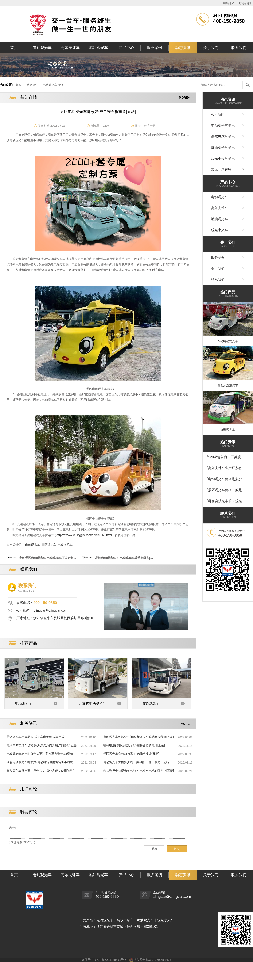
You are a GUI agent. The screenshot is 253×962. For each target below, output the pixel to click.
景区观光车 (49, 544)
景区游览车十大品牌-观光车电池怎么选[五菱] (36, 736)
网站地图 (229, 3)
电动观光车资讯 (53, 85)
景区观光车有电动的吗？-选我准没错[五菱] (131, 753)
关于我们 (210, 48)
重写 (154, 849)
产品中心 (126, 48)
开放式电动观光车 (92, 703)
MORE (185, 723)
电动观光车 (42, 48)
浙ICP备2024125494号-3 (110, 959)
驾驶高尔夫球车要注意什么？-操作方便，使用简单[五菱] (42, 771)
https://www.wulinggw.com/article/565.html (84, 535)
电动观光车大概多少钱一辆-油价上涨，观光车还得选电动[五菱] (137, 762)
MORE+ (184, 97)
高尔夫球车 (70, 48)
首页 (14, 48)
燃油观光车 (98, 48)
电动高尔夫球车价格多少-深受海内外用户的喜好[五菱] (42, 745)
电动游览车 (65, 544)
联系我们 (245, 3)
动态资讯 (182, 48)
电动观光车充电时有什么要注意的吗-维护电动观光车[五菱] (41, 754)
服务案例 (154, 48)
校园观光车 (151, 703)
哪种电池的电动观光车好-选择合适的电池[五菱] (134, 745)
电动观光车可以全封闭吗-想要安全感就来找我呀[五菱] (138, 736)
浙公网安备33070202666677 (152, 959)
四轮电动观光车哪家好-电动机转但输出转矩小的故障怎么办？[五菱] (41, 762)
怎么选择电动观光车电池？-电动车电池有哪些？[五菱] (138, 770)
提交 (177, 849)
